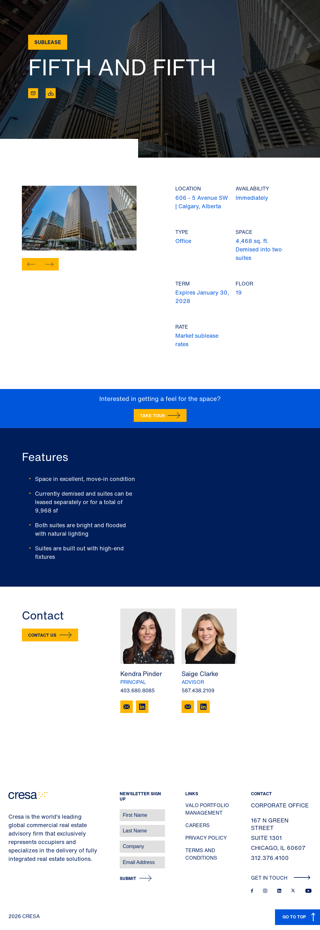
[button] (31, 264)
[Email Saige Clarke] (188, 706)
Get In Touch (281, 878)
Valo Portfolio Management (207, 808)
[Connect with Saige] (203, 706)
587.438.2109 (198, 690)
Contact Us (42, 635)
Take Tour (152, 415)
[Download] (51, 93)
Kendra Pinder (141, 673)
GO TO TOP (294, 916)
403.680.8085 (137, 690)
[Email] (33, 93)
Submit (128, 878)
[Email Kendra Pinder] (126, 706)
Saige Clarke (200, 673)
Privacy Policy (206, 838)
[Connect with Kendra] (142, 706)
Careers (197, 825)
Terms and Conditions (201, 854)
